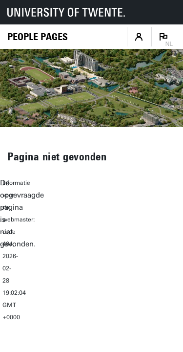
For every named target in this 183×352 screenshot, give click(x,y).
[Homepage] (37, 37)
